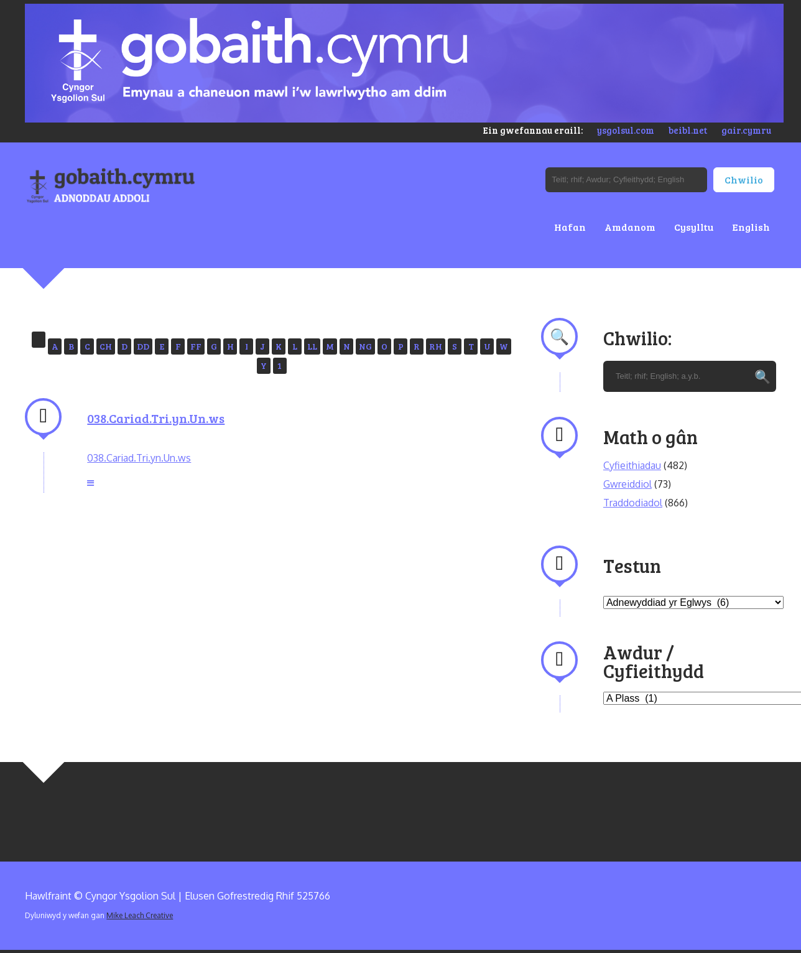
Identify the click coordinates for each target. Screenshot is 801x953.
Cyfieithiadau (632, 465)
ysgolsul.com (625, 130)
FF (195, 346)
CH (106, 346)
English (751, 226)
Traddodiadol (632, 502)
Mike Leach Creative (139, 915)
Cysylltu (693, 226)
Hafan (570, 226)
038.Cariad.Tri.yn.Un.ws (156, 418)
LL (312, 346)
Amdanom (629, 226)
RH (435, 346)
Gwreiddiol (627, 484)
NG (365, 346)
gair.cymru (746, 130)
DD (143, 346)
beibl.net (688, 130)
